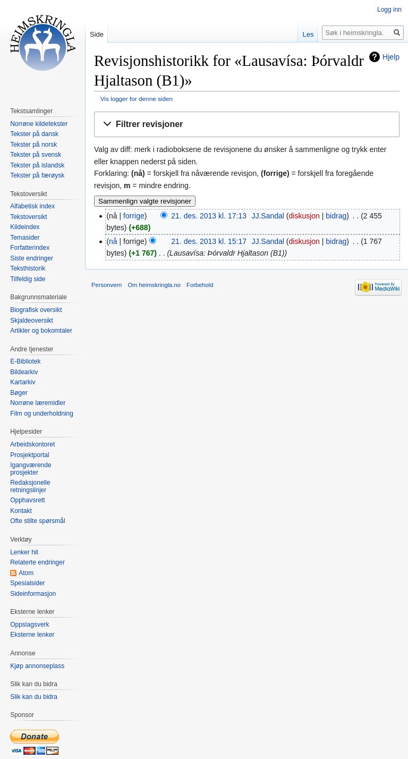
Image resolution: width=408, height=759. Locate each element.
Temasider (24, 237)
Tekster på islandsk (37, 165)
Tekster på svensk (35, 154)
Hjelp (391, 57)
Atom (26, 573)
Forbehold (199, 285)
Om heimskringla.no (154, 285)
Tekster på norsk (33, 144)
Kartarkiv (22, 382)
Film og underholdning (41, 413)
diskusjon (304, 216)
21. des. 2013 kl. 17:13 (208, 216)
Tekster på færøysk (37, 175)
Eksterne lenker (32, 634)
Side (97, 34)
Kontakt (21, 511)
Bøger (19, 393)
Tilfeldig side (27, 279)
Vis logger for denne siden (136, 98)
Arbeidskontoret (32, 444)
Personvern (106, 285)
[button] (246, 124)
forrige (133, 216)
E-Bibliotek (25, 361)
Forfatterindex (29, 247)
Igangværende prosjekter (30, 468)
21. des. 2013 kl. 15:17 (208, 241)
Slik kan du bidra (33, 697)
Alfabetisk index (32, 206)
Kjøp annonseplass (37, 666)
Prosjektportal (29, 455)
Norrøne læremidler (37, 403)
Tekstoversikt (28, 217)
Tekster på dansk (34, 134)
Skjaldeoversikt (31, 320)
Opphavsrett (27, 500)
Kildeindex (24, 227)
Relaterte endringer (37, 562)
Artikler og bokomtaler (41, 330)
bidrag (336, 216)
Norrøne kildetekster (38, 124)
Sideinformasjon (33, 593)
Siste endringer (31, 258)
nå (113, 241)
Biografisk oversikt (36, 310)
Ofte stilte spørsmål (37, 521)
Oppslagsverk (29, 624)
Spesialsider (27, 583)
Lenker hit (24, 552)
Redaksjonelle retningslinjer (30, 486)
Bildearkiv (24, 372)
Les (307, 34)
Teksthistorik (27, 268)
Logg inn (389, 9)
